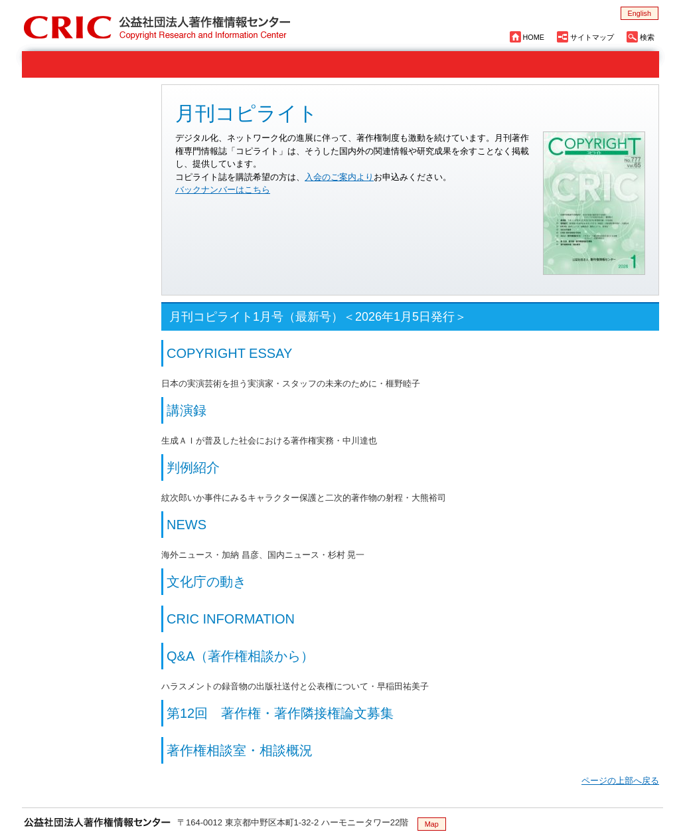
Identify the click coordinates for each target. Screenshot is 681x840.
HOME (533, 37)
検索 (647, 37)
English (639, 13)
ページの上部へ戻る (620, 781)
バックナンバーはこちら (222, 190)
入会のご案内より (339, 177)
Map (432, 824)
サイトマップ (592, 37)
